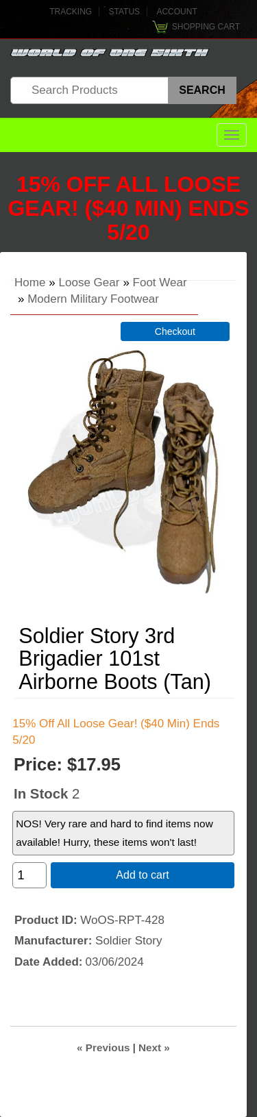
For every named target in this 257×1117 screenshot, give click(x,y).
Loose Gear (89, 282)
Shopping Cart (206, 27)
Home (29, 282)
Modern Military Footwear (93, 298)
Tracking (70, 11)
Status (124, 11)
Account (176, 11)
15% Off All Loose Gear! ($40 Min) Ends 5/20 (128, 208)
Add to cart (142, 875)
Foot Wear (160, 282)
